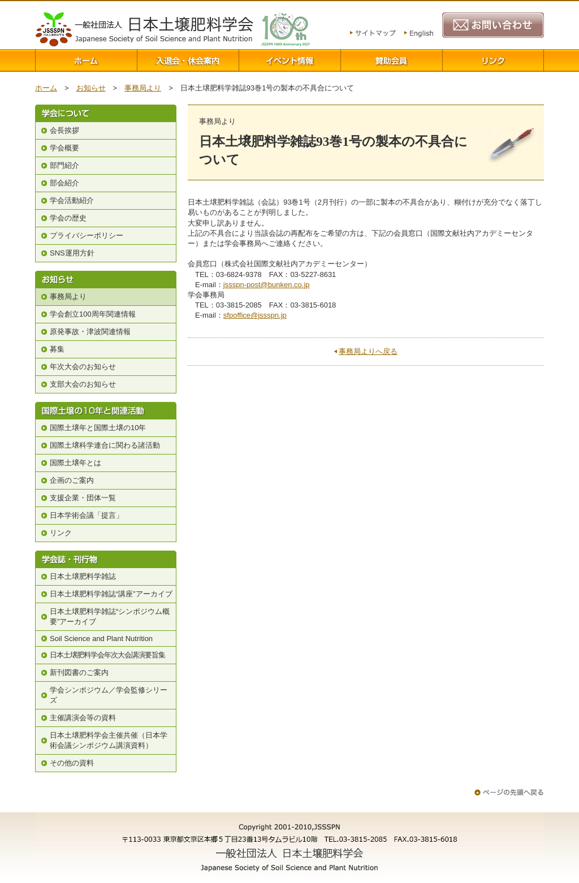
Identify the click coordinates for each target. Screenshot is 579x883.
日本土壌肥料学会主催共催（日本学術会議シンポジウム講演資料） (108, 740)
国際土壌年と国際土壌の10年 (98, 427)
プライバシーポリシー (86, 235)
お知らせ (91, 88)
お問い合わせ (493, 25)
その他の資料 (72, 763)
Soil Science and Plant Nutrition (101, 638)
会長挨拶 (64, 130)
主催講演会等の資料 (83, 717)
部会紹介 (64, 183)
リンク (493, 60)
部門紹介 (64, 165)
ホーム (86, 60)
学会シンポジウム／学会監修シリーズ (108, 695)
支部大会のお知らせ (83, 384)
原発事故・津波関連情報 (90, 331)
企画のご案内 (72, 480)
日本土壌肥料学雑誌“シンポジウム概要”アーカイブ (110, 616)
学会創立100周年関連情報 (93, 314)
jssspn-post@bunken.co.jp (266, 284)
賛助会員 (391, 60)
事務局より (142, 88)
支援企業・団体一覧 (83, 498)
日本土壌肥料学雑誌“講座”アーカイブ (111, 594)
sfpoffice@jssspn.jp (255, 315)
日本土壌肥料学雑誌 (83, 576)
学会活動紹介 (72, 200)
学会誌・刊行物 (105, 559)
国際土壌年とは (75, 462)
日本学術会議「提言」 (86, 515)
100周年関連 (285, 29)
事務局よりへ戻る (368, 351)
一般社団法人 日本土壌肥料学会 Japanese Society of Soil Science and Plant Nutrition (144, 29)
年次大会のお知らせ (83, 366)
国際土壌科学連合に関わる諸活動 (105, 445)
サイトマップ (373, 34)
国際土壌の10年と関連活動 (105, 410)
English (419, 34)
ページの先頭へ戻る (509, 792)
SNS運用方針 (72, 253)
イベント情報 (289, 60)
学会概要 (64, 148)
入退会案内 (188, 60)
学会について (105, 113)
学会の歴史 (68, 218)
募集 (57, 349)
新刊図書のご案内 (79, 672)
